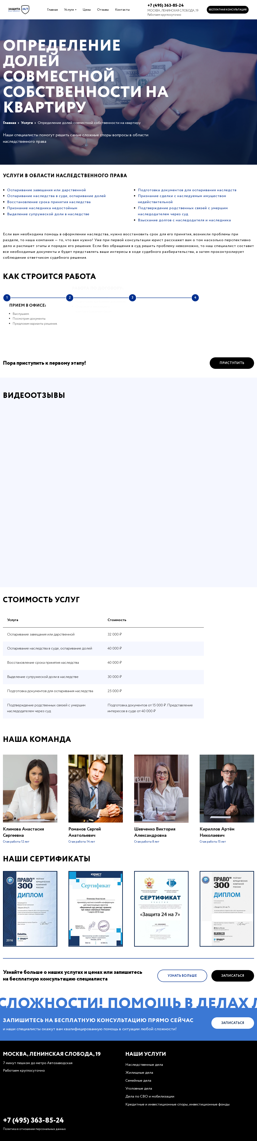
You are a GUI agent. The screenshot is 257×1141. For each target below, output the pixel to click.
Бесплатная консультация (228, 9)
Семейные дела (138, 1080)
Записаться (232, 980)
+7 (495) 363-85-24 (166, 6)
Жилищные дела (139, 1072)
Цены (87, 9)
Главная (52, 9)
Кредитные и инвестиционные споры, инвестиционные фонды (177, 1104)
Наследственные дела (144, 1064)
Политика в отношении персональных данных (34, 1129)
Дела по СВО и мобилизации (149, 1096)
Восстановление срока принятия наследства (49, 202)
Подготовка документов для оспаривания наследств (187, 190)
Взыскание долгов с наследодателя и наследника (184, 220)
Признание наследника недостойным (42, 208)
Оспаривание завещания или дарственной (46, 190)
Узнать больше (182, 980)
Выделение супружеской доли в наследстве (48, 214)
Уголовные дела (138, 1088)
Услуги (69, 9)
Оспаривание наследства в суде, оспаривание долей (56, 196)
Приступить (232, 367)
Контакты (122, 9)
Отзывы (103, 9)
